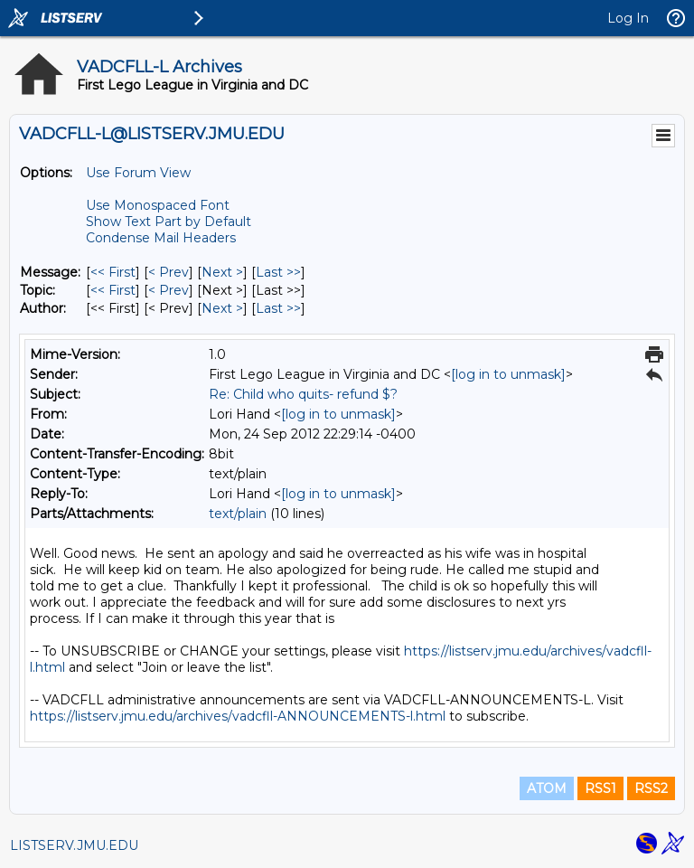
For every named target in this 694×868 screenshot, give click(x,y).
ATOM (547, 788)
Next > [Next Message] (222, 272)
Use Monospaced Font (158, 205)
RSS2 (651, 788)
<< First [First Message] (113, 272)
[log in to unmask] (508, 374)
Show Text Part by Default (168, 221)
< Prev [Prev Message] (168, 272)
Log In (628, 18)
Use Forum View (138, 173)
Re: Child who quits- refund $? (303, 394)
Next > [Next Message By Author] (222, 308)
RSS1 (600, 788)
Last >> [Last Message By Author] (278, 308)
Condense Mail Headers (161, 238)
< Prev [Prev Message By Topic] (168, 290)
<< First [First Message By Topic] (113, 290)
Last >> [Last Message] (278, 272)
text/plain (238, 513)
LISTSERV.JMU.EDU (74, 845)
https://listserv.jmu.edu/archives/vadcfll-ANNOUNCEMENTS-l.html (237, 716)
